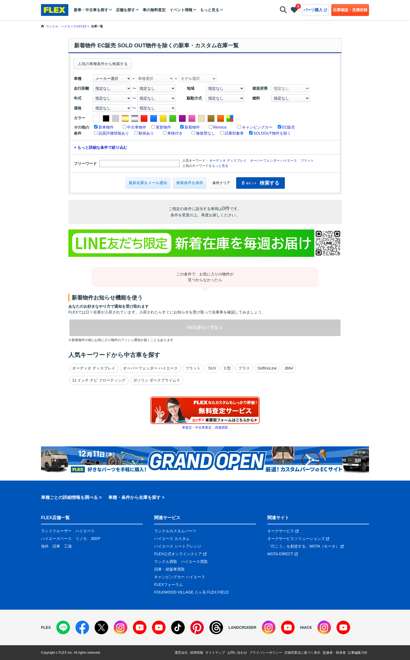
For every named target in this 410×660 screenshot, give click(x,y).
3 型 (227, 368)
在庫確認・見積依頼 (350, 10)
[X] (101, 627)
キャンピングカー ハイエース (179, 577)
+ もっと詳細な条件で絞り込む (100, 147)
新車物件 (106, 127)
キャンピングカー (257, 127)
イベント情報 (180, 10)
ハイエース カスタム (172, 538)
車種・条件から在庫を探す (134, 497)
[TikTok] (178, 627)
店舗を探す (125, 10)
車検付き (175, 133)
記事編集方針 (358, 653)
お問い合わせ (237, 653)
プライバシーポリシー (265, 653)
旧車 (56, 546)
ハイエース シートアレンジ (177, 546)
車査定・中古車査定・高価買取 (205, 427)
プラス (244, 368)
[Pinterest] (197, 627)
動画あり (146, 133)
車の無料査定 (154, 10)
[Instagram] (120, 627)
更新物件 (163, 127)
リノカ (81, 538)
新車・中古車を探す (91, 10)
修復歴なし (205, 133)
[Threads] (216, 627)
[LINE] (63, 627)
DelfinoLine (267, 368)
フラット (307, 160)
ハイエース (85, 531)
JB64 (288, 368)
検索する (260, 183)
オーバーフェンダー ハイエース (273, 160)
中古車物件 (136, 127)
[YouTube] (140, 627)
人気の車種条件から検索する (103, 64)
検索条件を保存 (189, 183)
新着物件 (192, 127)
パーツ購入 (315, 10)
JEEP (95, 538)
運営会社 (181, 653)
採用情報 (196, 653)
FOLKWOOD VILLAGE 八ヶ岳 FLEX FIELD (191, 592)
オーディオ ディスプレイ (227, 160)
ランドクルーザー (56, 531)
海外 (45, 546)
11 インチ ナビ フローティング (98, 380)
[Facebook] (82, 627)
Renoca (219, 127)
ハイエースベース (56, 538)
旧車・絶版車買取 (169, 569)
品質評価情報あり (113, 133)
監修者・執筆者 (334, 653)
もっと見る (209, 10)
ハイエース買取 (194, 561)
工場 (68, 546)
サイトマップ (215, 653)
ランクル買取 (165, 561)
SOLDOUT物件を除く (272, 133)
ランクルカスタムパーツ (175, 531)
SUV (212, 368)
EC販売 (288, 127)
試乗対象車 (234, 133)
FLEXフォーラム (168, 584)
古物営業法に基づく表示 (302, 653)
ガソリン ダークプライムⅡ (156, 380)
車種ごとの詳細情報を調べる (69, 497)
